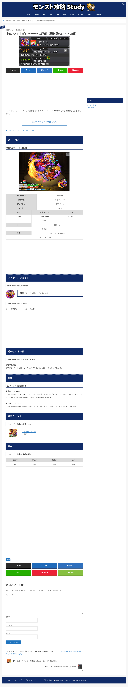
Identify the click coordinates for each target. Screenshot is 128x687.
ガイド (89, 14)
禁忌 (44, 14)
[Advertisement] (24, 90)
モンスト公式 (91, 105)
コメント (9, 595)
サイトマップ (17, 680)
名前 (8, 617)
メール (9, 625)
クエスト (80, 14)
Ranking (98, 14)
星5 (9, 559)
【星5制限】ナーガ (29, 432)
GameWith (90, 107)
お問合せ (45, 680)
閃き (64, 14)
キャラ (72, 14)
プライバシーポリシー (32, 680)
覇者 (51, 14)
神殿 (58, 14)
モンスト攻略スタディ (66, 680)
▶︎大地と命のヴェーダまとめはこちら (20, 130)
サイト (8, 633)
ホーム (29, 14)
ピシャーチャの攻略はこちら (44, 122)
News (37, 14)
